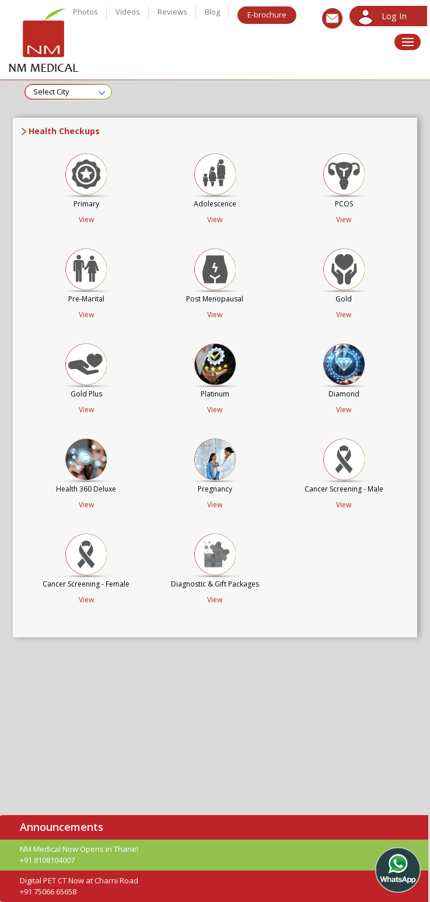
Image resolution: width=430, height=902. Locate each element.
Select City (51, 91)
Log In (394, 16)
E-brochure (266, 14)
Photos (85, 11)
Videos (128, 11)
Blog (212, 11)
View (86, 219)
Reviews (172, 11)
